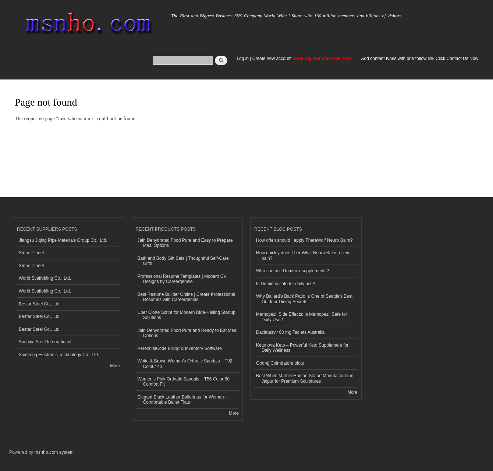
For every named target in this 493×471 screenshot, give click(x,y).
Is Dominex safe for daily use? (285, 283)
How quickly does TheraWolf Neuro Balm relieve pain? (303, 255)
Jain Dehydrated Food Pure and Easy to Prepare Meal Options (185, 243)
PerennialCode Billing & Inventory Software (180, 348)
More (115, 365)
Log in (243, 58)
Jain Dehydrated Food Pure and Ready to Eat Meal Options (188, 333)
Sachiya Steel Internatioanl (45, 341)
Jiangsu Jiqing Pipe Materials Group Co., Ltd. (63, 240)
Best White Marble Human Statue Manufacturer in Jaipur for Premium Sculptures (304, 378)
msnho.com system (54, 452)
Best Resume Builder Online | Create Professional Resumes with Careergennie (186, 297)
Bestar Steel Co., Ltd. (40, 304)
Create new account (272, 58)
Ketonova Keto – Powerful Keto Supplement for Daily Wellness (302, 348)
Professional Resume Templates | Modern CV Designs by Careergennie (182, 279)
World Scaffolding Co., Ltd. (45, 278)
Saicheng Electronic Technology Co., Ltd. (59, 354)
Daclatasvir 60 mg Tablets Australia (290, 332)
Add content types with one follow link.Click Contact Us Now (419, 58)
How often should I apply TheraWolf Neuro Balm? (304, 240)
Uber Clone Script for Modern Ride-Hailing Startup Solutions (186, 315)
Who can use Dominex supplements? (292, 270)
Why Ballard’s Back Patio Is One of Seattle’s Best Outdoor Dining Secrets (304, 299)
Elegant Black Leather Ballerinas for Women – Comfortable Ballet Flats (183, 399)
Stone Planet (31, 252)
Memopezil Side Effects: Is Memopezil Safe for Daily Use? (301, 317)
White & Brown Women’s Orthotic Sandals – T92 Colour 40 (185, 363)
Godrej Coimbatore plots (280, 363)
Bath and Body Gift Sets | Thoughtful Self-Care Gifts (183, 261)
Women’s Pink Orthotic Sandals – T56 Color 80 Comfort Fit (184, 381)
